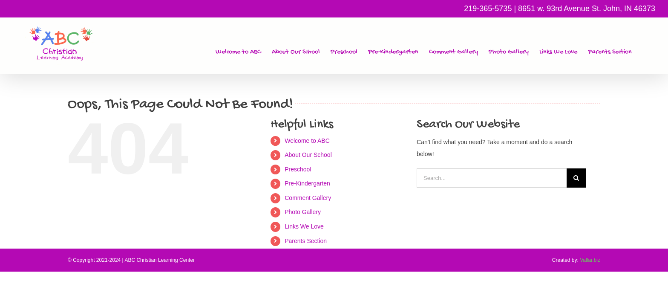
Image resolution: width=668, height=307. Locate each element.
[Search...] (492, 178)
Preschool (298, 169)
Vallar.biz (590, 260)
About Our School (308, 154)
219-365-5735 (488, 8)
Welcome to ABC (307, 140)
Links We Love (304, 226)
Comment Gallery (308, 197)
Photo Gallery (303, 212)
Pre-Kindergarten (307, 183)
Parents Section (306, 240)
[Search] (576, 178)
